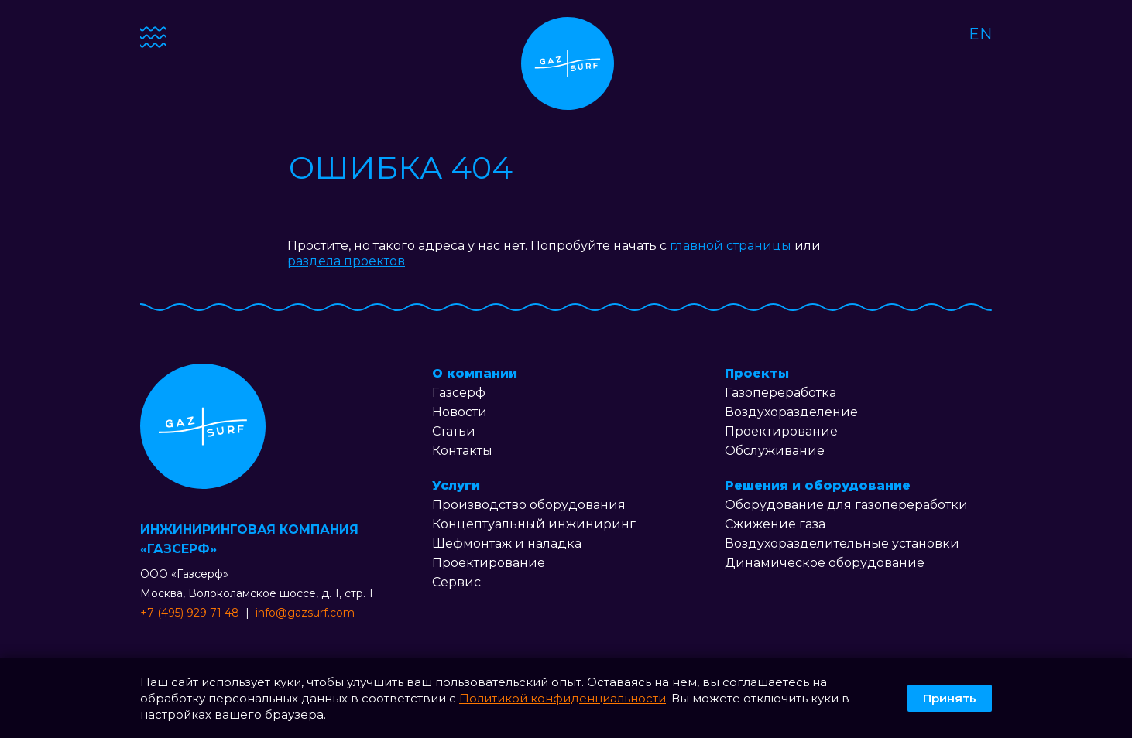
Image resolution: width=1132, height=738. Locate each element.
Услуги (456, 485)
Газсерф (458, 392)
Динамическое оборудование (824, 562)
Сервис (456, 582)
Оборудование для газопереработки (846, 504)
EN (980, 34)
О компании (474, 373)
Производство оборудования (529, 504)
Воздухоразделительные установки (842, 543)
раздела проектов (346, 261)
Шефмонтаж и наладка (506, 543)
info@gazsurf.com (305, 613)
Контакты (462, 450)
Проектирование (488, 562)
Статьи (453, 431)
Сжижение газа (775, 524)
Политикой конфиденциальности (562, 698)
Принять (949, 698)
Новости (459, 412)
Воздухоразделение (791, 412)
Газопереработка (780, 392)
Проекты (757, 373)
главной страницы (730, 245)
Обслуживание (775, 450)
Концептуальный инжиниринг (534, 524)
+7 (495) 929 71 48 (189, 613)
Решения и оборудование (818, 485)
